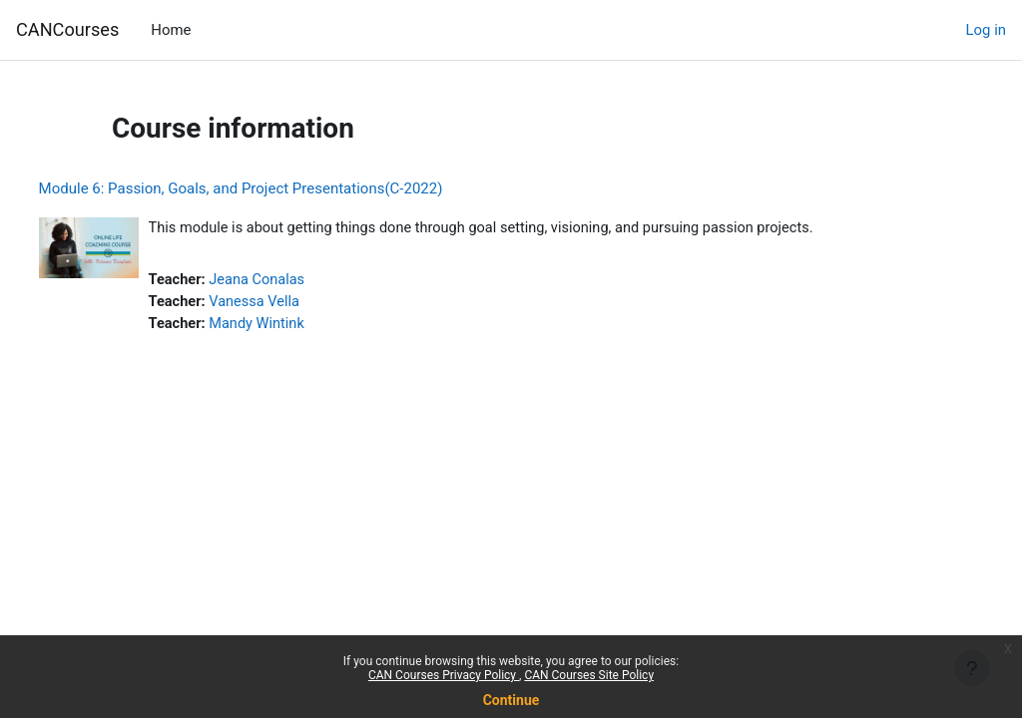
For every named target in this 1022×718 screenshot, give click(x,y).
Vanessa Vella (294, 303)
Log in (986, 30)
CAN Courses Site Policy (589, 675)
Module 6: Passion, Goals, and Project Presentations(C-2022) (278, 188)
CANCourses (67, 29)
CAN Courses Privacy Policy (443, 675)
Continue (511, 700)
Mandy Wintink (296, 326)
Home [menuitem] (171, 30)
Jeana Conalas (296, 281)
